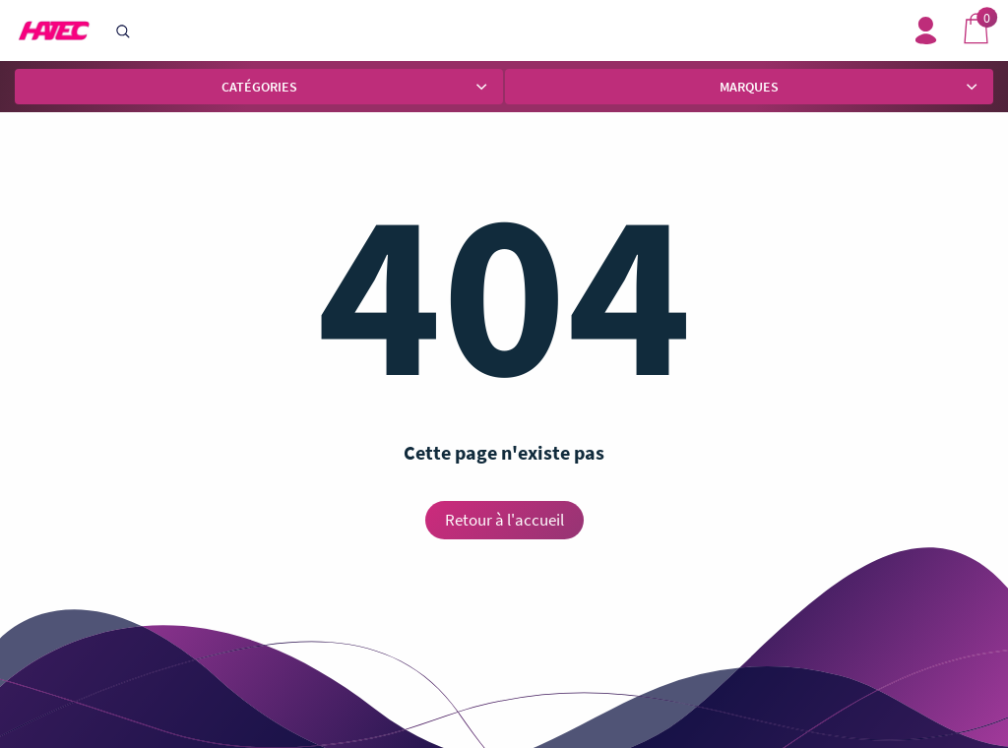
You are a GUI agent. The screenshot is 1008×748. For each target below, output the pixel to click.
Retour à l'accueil (504, 519)
